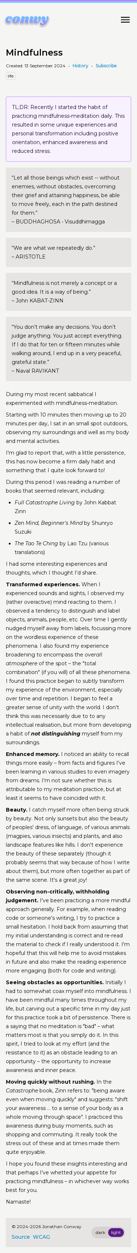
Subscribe (106, 65)
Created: (15, 65)
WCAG (41, 1237)
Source (21, 1237)
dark (100, 1232)
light (116, 1232)
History (80, 65)
